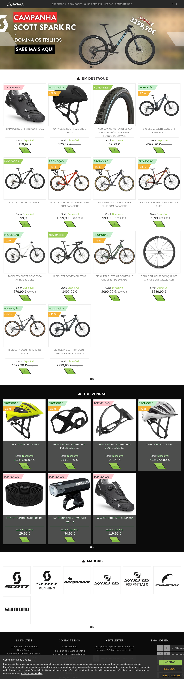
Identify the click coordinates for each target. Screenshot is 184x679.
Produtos (59, 4)
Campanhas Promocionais (24, 646)
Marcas (108, 4)
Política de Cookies (31, 673)
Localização (69, 646)
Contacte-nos (123, 4)
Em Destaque (92, 78)
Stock (19, 140)
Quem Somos (24, 650)
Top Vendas (92, 394)
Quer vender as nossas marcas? (24, 653)
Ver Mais (25, 150)
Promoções (75, 4)
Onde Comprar (93, 4)
